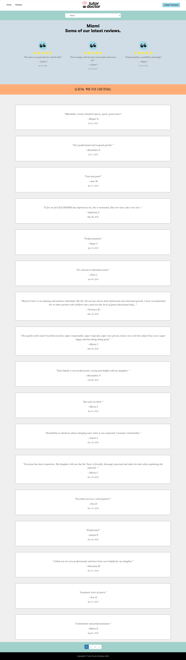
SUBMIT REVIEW (171, 5)
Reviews (18, 5)
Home (9, 5)
